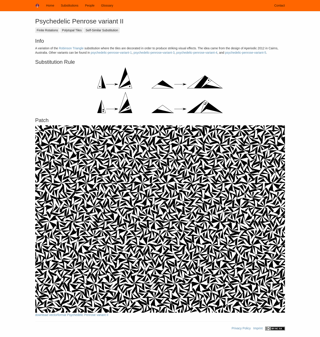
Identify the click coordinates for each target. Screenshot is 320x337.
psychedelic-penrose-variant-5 (245, 52)
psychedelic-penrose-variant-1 (111, 52)
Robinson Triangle (71, 48)
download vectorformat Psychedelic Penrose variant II (71, 315)
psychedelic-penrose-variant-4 (196, 52)
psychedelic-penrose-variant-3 (154, 52)
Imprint (258, 328)
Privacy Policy (241, 328)
